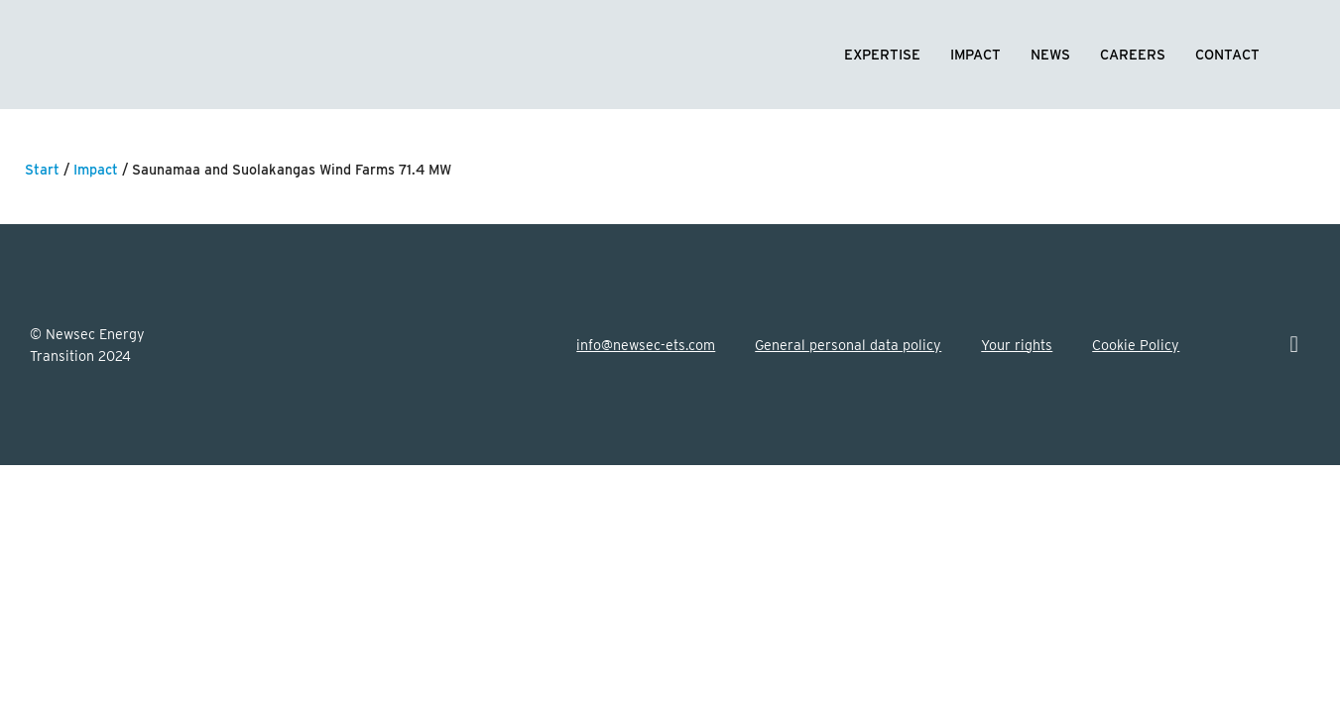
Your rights (1016, 344)
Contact (1227, 54)
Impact (975, 54)
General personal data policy (848, 344)
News (1050, 54)
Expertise (882, 54)
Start (42, 169)
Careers (1132, 54)
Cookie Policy (1135, 344)
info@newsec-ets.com (645, 344)
